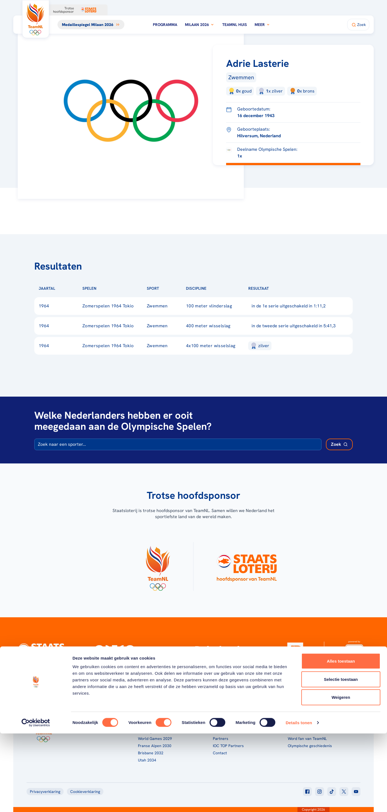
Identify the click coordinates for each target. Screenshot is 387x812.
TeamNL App (299, 717)
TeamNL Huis (234, 24)
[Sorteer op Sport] (168, 288)
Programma (165, 24)
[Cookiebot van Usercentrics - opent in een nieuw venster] (36, 801)
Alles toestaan (341, 739)
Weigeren (340, 775)
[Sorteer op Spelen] (105, 288)
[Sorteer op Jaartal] (64, 288)
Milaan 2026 (200, 24)
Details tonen (299, 801)
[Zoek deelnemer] (339, 444)
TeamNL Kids (224, 724)
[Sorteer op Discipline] (215, 288)
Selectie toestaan (341, 757)
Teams (293, 724)
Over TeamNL (225, 717)
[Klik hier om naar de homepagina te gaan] (36, 19)
